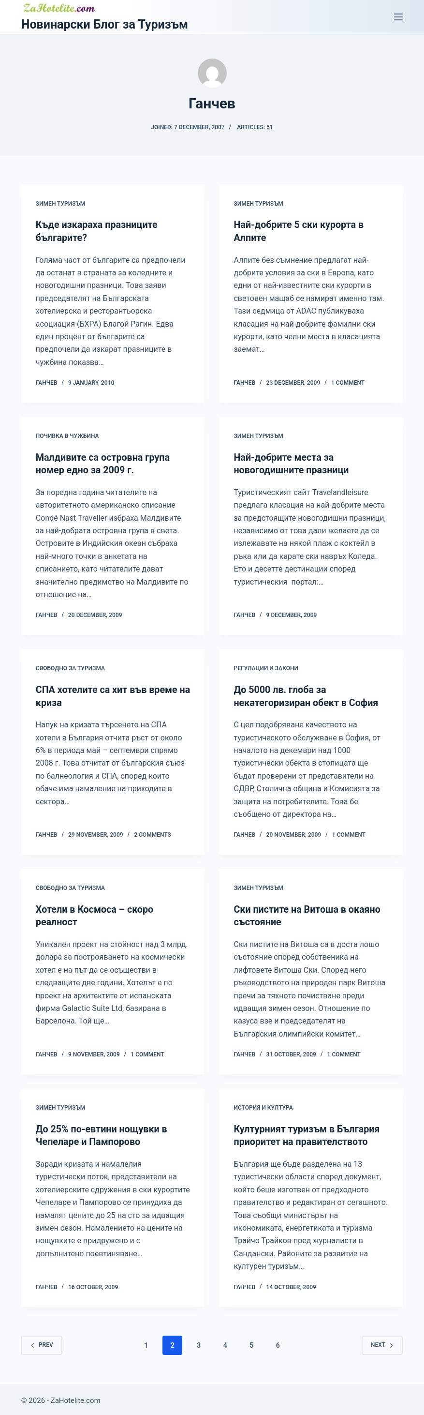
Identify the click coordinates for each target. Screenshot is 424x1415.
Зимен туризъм (60, 203)
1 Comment (348, 382)
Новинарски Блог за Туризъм (104, 24)
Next (382, 1342)
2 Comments (152, 833)
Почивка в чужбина (67, 435)
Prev (41, 1342)
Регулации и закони (266, 667)
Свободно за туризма (70, 667)
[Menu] (398, 17)
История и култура (263, 1105)
